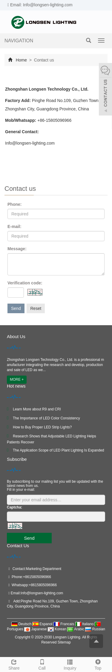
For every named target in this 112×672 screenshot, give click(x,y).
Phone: (14, 204)
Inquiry (70, 663)
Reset (35, 308)
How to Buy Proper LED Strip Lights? (42, 427)
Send (16, 308)
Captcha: (14, 507)
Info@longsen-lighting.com (42, 593)
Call (42, 663)
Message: (17, 248)
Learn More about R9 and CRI (37, 409)
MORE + (17, 379)
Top (98, 663)
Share (14, 663)
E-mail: (14, 226)
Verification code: (24, 282)
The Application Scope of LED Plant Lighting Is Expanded (58, 450)
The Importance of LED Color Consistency (46, 418)
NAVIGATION (18, 40)
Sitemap (64, 642)
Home (21, 60)
